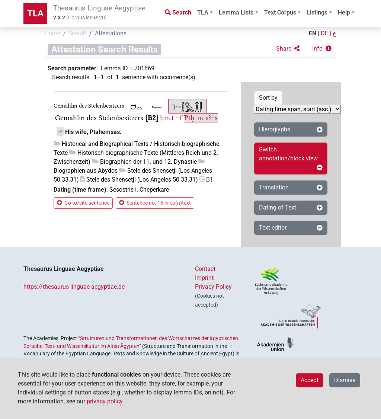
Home (52, 33)
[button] (287, 49)
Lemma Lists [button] (236, 12)
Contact (205, 268)
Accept (309, 380)
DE (324, 33)
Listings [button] (317, 12)
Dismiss (344, 380)
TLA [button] (202, 12)
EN (312, 33)
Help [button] (344, 12)
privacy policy (104, 401)
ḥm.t (167, 117)
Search (77, 33)
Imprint (204, 277)
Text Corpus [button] (280, 12)
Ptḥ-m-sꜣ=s (201, 117)
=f (179, 117)
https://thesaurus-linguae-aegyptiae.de (74, 286)
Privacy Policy (213, 286)
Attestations (111, 33)
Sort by (268, 97)
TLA (35, 13)
